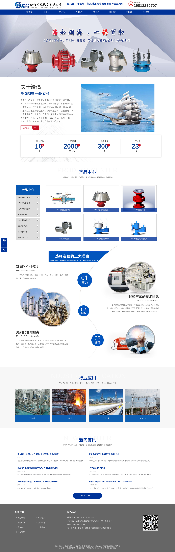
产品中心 (62, 12)
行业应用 (112, 12)
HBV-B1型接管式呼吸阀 (139, 239)
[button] (158, 402)
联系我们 (146, 12)
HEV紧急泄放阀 (24, 209)
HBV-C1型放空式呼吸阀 (101, 239)
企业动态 (79, 12)
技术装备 (129, 12)
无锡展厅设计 (91, 548)
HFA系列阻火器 (24, 197)
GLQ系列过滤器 (24, 220)
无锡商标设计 (81, 548)
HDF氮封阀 (22, 215)
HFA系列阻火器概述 (63, 210)
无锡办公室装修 (110, 548)
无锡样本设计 (71, 548)
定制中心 (96, 12)
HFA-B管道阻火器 (139, 210)
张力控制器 (100, 548)
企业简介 (45, 12)
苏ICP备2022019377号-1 (111, 546)
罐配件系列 (22, 232)
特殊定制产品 (23, 237)
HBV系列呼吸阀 (24, 203)
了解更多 (29, 128)
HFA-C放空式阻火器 (101, 210)
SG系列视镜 (22, 226)
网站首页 (29, 12)
